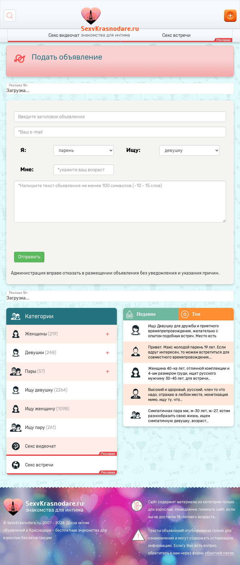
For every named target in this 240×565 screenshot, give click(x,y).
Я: (23, 150)
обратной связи (219, 553)
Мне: (26, 169)
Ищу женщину (40, 409)
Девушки (35, 352)
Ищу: (133, 150)
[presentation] (61, 239)
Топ (190, 314)
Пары (31, 371)
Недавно (141, 314)
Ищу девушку (39, 390)
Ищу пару (35, 427)
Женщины (36, 334)
